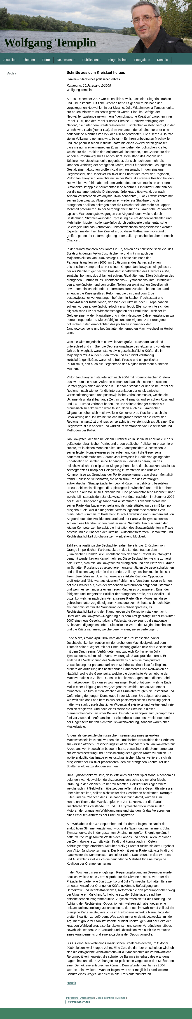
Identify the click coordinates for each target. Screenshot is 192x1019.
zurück (71, 983)
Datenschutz (87, 997)
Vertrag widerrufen (79, 1001)
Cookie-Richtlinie (105, 997)
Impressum (72, 997)
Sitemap (120, 997)
